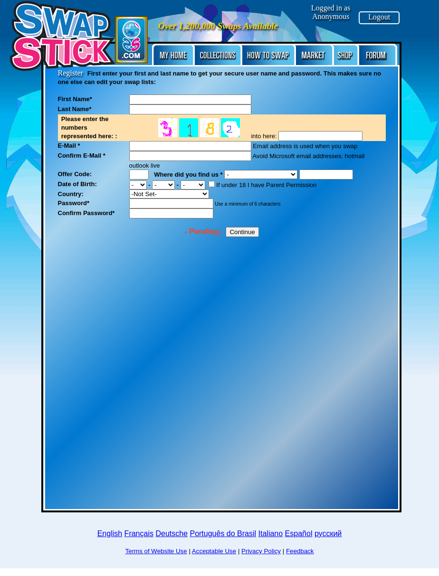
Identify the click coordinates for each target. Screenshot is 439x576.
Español (299, 533)
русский (328, 533)
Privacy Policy (261, 551)
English (109, 533)
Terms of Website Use (156, 551)
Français (138, 533)
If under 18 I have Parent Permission (262, 185)
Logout (379, 17)
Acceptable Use (214, 551)
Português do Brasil (223, 533)
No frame (201, 126)
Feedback (300, 551)
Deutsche (171, 533)
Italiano (270, 533)
